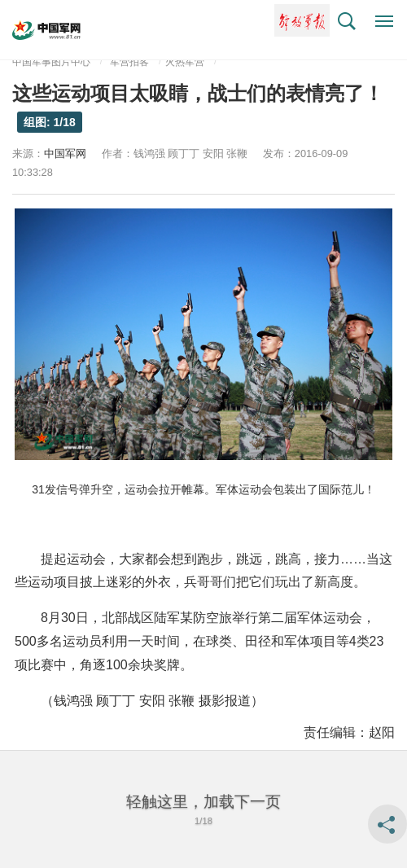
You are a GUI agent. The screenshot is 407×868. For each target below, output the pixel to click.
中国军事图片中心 (51, 62)
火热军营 (184, 62)
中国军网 (65, 153)
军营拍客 (129, 62)
